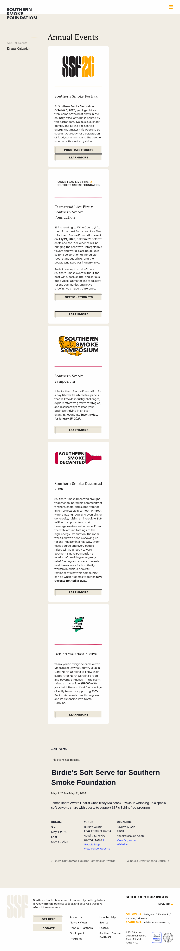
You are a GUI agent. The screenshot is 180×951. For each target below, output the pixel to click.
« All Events (59, 749)
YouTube (130, 918)
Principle (137, 939)
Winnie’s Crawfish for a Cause (146, 861)
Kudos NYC (131, 942)
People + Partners (81, 928)
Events (103, 922)
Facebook (163, 914)
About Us (76, 917)
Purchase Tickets (78, 150)
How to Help (107, 917)
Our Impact (77, 933)
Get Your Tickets (79, 297)
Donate (48, 928)
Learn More (78, 157)
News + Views (78, 922)
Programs (76, 938)
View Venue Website (97, 848)
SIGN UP (164, 904)
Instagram (149, 914)
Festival (104, 928)
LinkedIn (142, 918)
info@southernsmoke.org (157, 922)
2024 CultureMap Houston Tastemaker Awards (84, 861)
